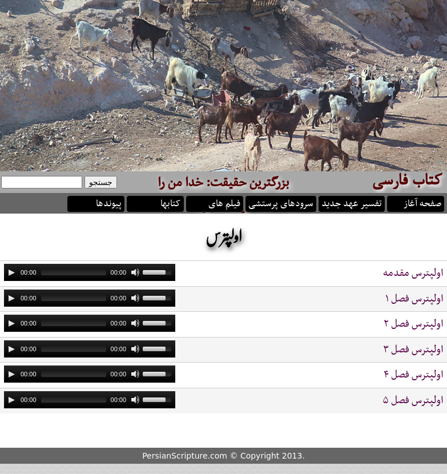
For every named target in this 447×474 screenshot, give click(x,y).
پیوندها (109, 203)
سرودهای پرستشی (280, 203)
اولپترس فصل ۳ (413, 350)
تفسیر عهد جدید (351, 203)
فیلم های (224, 203)
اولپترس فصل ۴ (413, 375)
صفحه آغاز (422, 203)
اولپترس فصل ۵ (412, 400)
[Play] (11, 272)
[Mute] (135, 272)
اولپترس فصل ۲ (413, 324)
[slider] (73, 272)
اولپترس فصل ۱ (414, 299)
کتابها (170, 203)
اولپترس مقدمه (413, 273)
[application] (89, 272)
